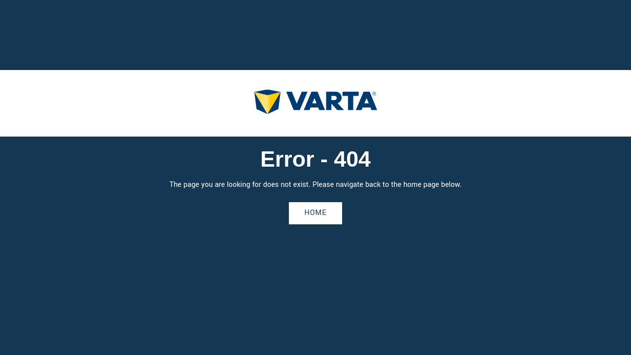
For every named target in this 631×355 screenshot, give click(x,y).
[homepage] (315, 103)
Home (315, 213)
